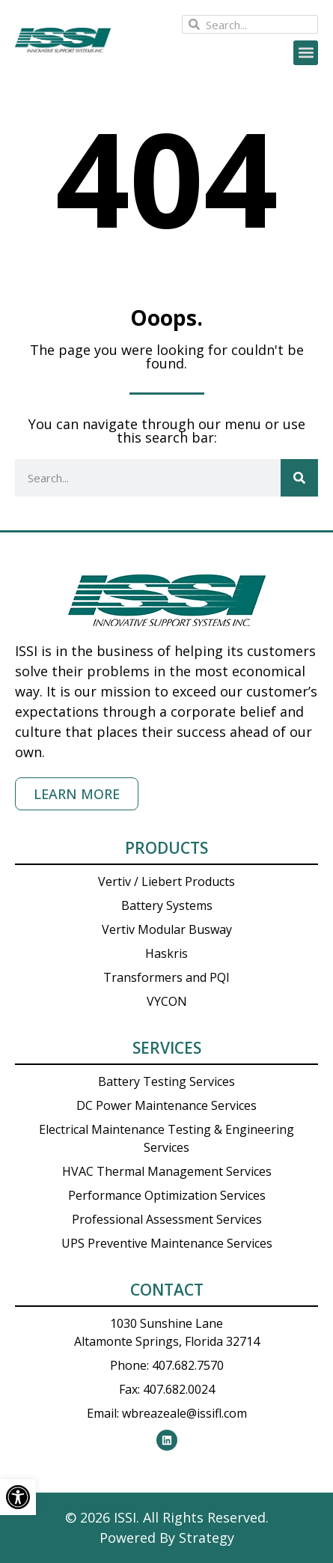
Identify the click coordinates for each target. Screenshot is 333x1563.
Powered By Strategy (167, 1538)
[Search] (299, 478)
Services (166, 1047)
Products (166, 847)
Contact (167, 1289)
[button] (305, 52)
